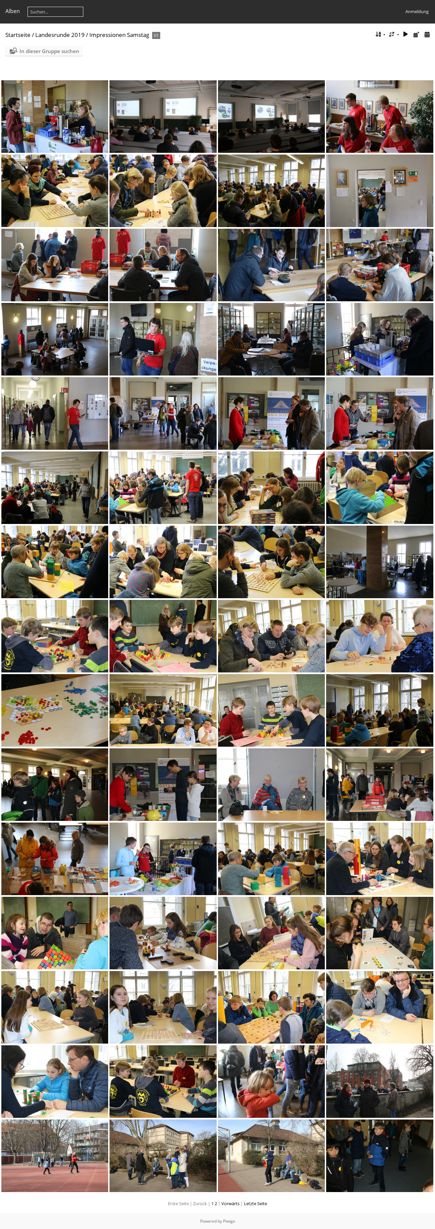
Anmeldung (417, 11)
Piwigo (229, 1221)
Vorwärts (230, 1203)
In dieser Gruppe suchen (49, 51)
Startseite (18, 35)
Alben (12, 11)
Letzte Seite (255, 1203)
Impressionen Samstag (119, 35)
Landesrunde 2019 (60, 35)
